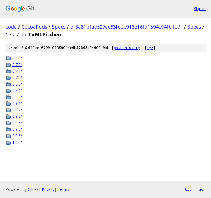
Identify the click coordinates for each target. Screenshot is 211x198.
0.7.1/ (17, 71)
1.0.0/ (17, 142)
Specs (59, 26)
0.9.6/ (17, 135)
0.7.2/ (17, 77)
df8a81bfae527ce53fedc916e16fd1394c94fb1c (123, 26)
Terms (63, 189)
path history (127, 47)
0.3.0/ (17, 58)
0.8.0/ (17, 84)
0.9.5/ (17, 129)
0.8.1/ (17, 90)
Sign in (200, 8)
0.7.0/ (17, 64)
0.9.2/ (17, 109)
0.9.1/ (17, 103)
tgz (150, 47)
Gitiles (33, 189)
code (11, 26)
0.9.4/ (17, 122)
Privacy (48, 189)
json (201, 189)
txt (188, 189)
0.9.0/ (17, 97)
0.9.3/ (17, 116)
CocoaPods (34, 26)
